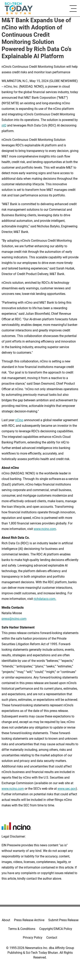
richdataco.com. (45, 599)
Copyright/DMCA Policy (55, 929)
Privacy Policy (32, 937)
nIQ (4, 125)
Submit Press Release (63, 920)
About (6, 920)
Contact (51, 937)
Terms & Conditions (21, 929)
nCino (19, 420)
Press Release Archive (29, 920)
